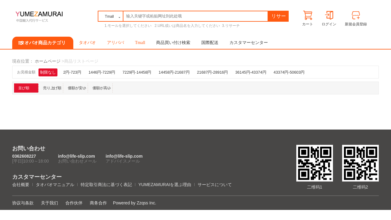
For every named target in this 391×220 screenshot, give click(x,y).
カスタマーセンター (248, 42)
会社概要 (20, 184)
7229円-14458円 (136, 72)
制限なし (48, 72)
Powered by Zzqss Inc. (134, 202)
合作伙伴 (73, 202)
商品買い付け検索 (173, 42)
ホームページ (47, 61)
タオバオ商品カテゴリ (43, 42)
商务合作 (98, 202)
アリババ (115, 42)
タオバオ (87, 42)
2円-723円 (72, 72)
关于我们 (49, 202)
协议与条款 (23, 202)
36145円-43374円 (250, 72)
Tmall (140, 42)
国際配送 (209, 42)
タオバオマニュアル (55, 184)
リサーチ (278, 17)
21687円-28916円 (212, 72)
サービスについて (215, 184)
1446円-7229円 (102, 72)
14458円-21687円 (174, 72)
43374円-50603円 (289, 72)
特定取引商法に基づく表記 (106, 184)
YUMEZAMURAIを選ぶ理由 (164, 184)
